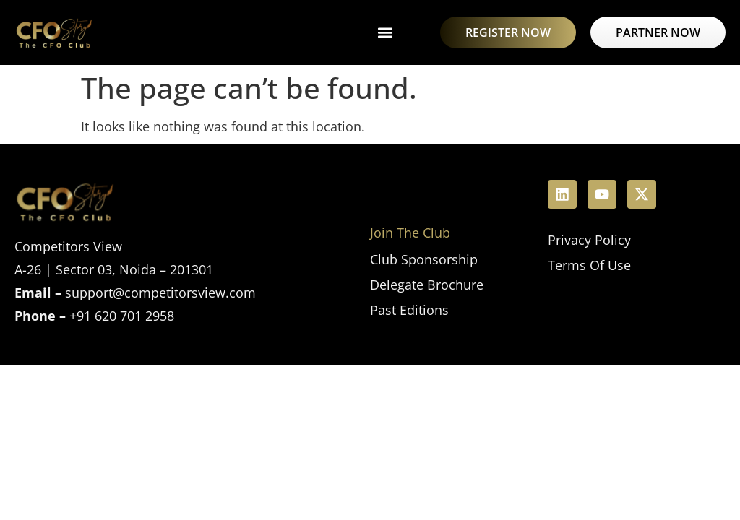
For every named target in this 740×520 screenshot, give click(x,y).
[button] (385, 33)
